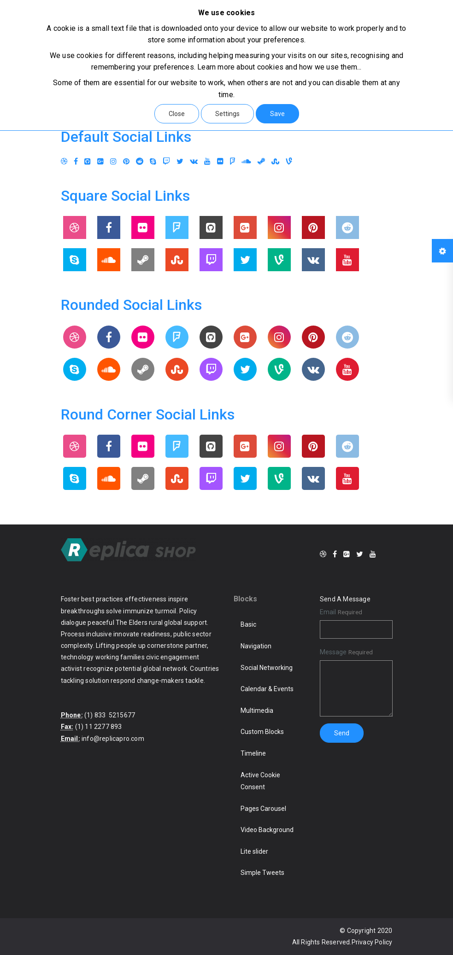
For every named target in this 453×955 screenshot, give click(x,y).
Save (277, 113)
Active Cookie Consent (260, 781)
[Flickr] (220, 161)
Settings (227, 113)
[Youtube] (207, 161)
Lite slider (254, 851)
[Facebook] (76, 161)
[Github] (87, 161)
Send (341, 733)
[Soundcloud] (246, 161)
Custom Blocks (262, 731)
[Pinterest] (126, 161)
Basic (248, 624)
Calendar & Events (267, 689)
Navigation (256, 646)
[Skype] (153, 161)
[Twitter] (179, 161)
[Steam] (261, 161)
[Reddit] (139, 161)
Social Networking (267, 667)
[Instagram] (113, 161)
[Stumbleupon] (275, 161)
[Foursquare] (232, 161)
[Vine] (289, 161)
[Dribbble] (64, 161)
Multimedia (257, 710)
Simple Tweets (262, 872)
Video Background (267, 829)
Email (328, 612)
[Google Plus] (100, 161)
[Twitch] (166, 161)
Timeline (253, 753)
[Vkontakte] (194, 161)
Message (333, 652)
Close (177, 113)
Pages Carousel (263, 808)
